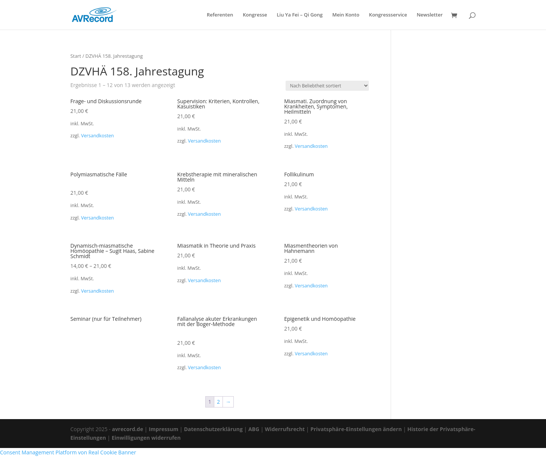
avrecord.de (127, 429)
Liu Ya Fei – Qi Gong (299, 15)
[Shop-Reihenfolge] (327, 86)
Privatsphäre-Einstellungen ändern (356, 429)
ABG (253, 429)
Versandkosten (97, 135)
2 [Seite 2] (218, 401)
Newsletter (429, 15)
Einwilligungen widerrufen (145, 437)
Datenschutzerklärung (213, 429)
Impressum (163, 429)
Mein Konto (345, 15)
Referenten (220, 15)
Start (76, 56)
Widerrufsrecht (285, 429)
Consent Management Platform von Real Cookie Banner (68, 452)
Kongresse (255, 15)
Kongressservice (388, 15)
